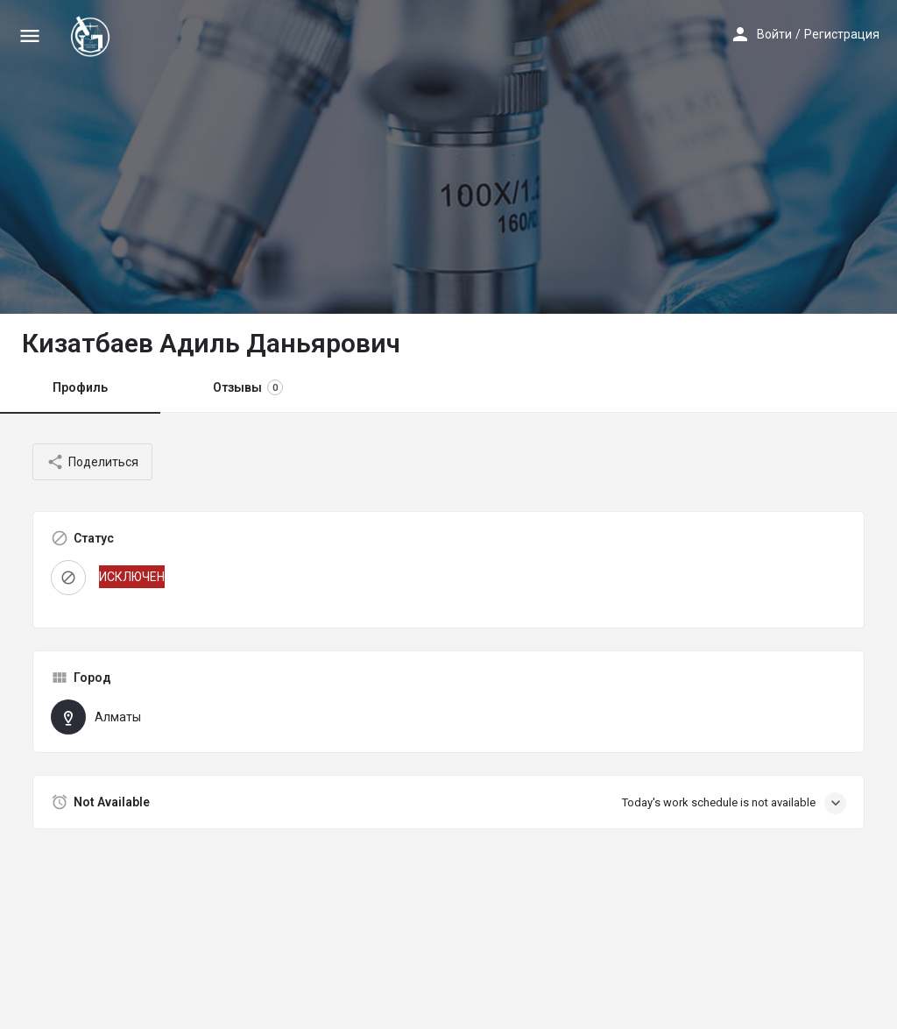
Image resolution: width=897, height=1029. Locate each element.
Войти (774, 34)
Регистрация (841, 34)
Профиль (80, 387)
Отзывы (248, 387)
